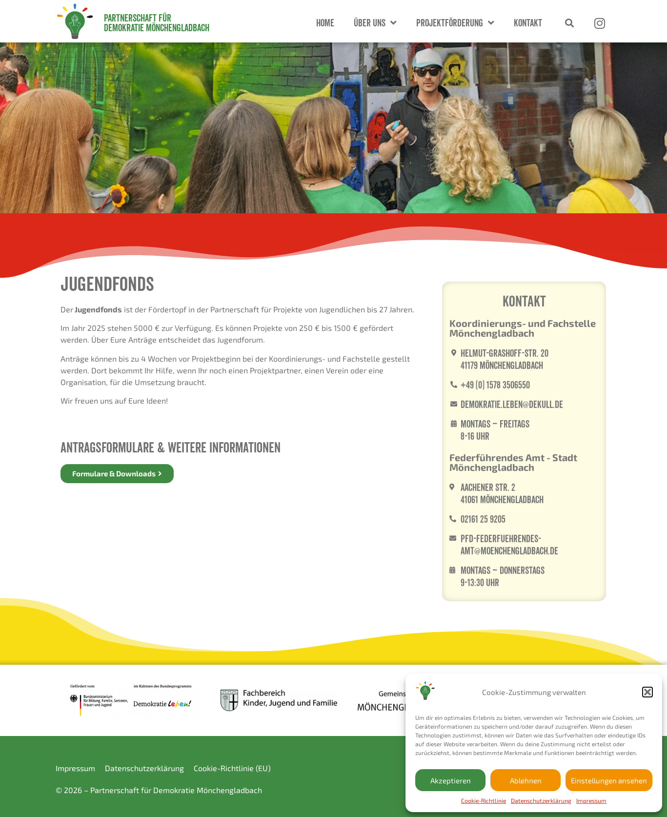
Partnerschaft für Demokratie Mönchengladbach (156, 23)
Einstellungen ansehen (609, 780)
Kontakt (528, 23)
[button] (647, 692)
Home (325, 23)
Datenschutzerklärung (541, 800)
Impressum (591, 800)
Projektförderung (455, 23)
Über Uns (375, 23)
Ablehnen (526, 780)
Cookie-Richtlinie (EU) (232, 768)
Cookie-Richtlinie (483, 800)
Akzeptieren (450, 780)
